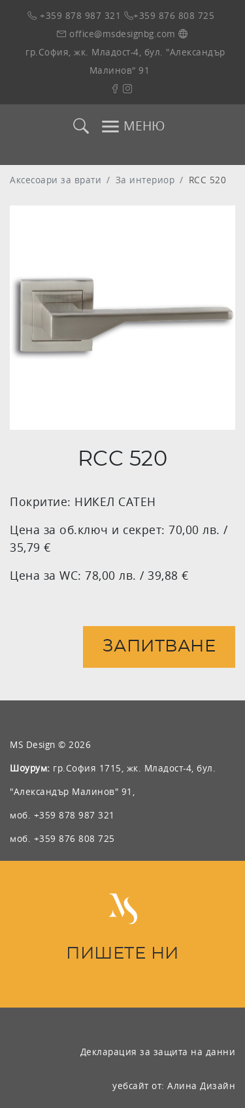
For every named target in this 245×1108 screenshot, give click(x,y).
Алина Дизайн (201, 1085)
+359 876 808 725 (169, 15)
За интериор (145, 179)
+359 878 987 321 (74, 15)
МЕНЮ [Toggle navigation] (133, 126)
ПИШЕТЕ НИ (122, 954)
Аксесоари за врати (55, 179)
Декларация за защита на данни (158, 1051)
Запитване (159, 646)
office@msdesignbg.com (116, 33)
